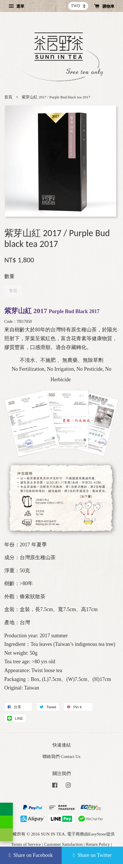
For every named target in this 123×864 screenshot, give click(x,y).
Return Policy (98, 844)
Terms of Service (26, 844)
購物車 (104, 6)
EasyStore (97, 833)
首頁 (8, 97)
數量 (9, 276)
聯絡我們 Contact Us (61, 756)
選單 (16, 6)
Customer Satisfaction (63, 844)
